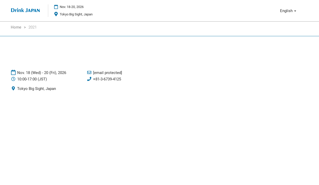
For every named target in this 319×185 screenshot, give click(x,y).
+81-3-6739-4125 (107, 79)
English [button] (288, 10)
